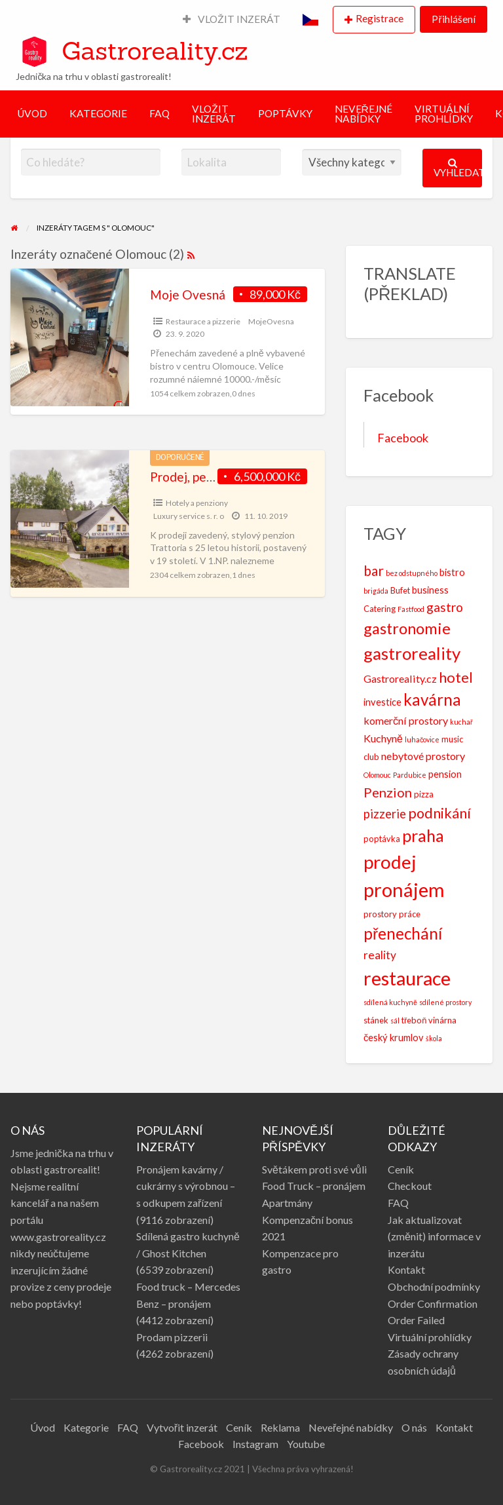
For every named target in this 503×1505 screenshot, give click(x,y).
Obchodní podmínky (434, 1286)
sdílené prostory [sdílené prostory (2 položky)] (445, 1002)
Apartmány (287, 1202)
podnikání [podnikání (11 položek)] (439, 813)
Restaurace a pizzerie (203, 321)
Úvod (42, 1427)
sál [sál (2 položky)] (395, 1020)
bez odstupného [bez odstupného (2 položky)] (412, 573)
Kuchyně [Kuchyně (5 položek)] (383, 738)
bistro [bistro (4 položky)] (452, 572)
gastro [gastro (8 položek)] (444, 607)
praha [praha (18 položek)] (423, 835)
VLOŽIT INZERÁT (232, 19)
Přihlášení (453, 19)
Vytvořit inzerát (182, 1427)
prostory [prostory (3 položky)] (380, 914)
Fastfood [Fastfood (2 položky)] (411, 609)
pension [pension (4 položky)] (445, 774)
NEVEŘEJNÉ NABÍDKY (363, 114)
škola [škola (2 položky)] (434, 1038)
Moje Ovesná (187, 294)
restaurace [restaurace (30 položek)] (407, 977)
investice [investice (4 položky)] (382, 702)
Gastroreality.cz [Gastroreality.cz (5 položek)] (400, 678)
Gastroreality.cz (155, 50)
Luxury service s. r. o (188, 516)
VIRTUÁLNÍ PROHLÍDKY (444, 114)
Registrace (379, 18)
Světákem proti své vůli (314, 1169)
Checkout (410, 1185)
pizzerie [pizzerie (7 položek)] (384, 814)
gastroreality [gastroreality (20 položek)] (411, 653)
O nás (414, 1427)
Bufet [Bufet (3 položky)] (400, 590)
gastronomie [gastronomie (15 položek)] (407, 628)
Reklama (280, 1427)
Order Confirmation (432, 1303)
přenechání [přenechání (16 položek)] (402, 933)
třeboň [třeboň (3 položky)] (413, 1020)
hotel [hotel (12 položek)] (456, 677)
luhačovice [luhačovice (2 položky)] (422, 739)
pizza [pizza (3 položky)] (424, 794)
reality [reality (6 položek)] (379, 955)
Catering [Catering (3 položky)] (379, 608)
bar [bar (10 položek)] (373, 570)
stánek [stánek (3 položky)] (375, 1020)
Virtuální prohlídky (430, 1337)
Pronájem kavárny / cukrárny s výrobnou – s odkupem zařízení (185, 1186)
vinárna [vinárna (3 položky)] (442, 1020)
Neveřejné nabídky (350, 1427)
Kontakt (406, 1269)
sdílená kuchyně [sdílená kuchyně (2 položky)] (390, 1002)
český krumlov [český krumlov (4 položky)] (393, 1037)
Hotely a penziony (197, 503)
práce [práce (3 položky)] (409, 914)
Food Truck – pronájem (313, 1185)
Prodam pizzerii (172, 1337)
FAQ (159, 113)
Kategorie (86, 1427)
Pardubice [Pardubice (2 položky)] (409, 775)
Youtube (306, 1444)
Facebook (402, 437)
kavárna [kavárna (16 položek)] (432, 699)
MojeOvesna (271, 321)
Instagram (255, 1444)
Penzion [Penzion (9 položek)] (387, 792)
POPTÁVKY (285, 113)
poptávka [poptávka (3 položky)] (381, 838)
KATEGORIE (98, 113)
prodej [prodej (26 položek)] (390, 861)
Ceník (401, 1169)
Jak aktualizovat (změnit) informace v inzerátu (434, 1236)
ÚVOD (32, 113)
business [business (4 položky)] (430, 590)
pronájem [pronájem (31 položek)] (404, 889)
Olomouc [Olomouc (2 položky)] (377, 775)
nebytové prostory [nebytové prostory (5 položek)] (423, 756)
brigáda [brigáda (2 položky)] (375, 590)
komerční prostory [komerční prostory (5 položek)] (405, 720)
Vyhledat (458, 168)
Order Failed (416, 1320)
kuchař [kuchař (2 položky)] (461, 721)
